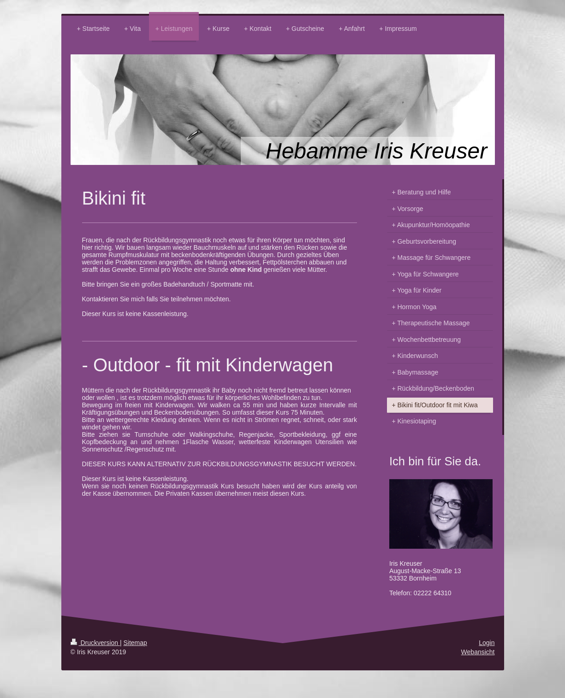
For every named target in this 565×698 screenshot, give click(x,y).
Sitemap (135, 642)
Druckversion (95, 642)
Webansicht (478, 652)
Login (486, 642)
